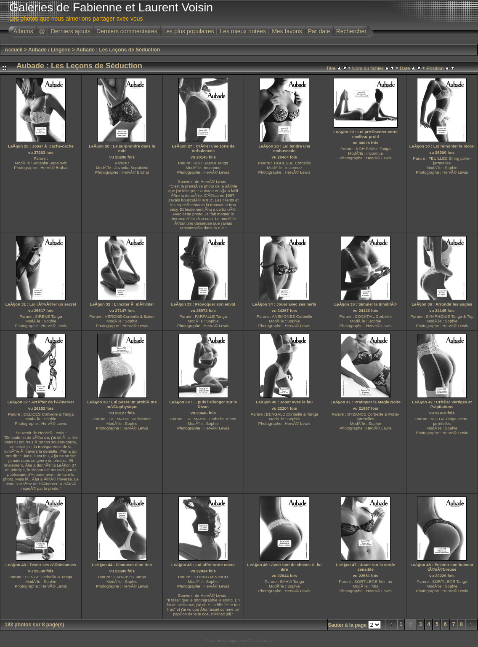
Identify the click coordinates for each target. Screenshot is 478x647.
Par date (319, 31)
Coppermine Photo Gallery (249, 641)
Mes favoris (287, 31)
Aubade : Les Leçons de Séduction (118, 50)
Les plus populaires (188, 31)
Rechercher (351, 31)
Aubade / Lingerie (49, 50)
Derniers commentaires (126, 31)
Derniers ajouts (70, 31)
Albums (23, 31)
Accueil (14, 50)
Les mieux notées (243, 31)
